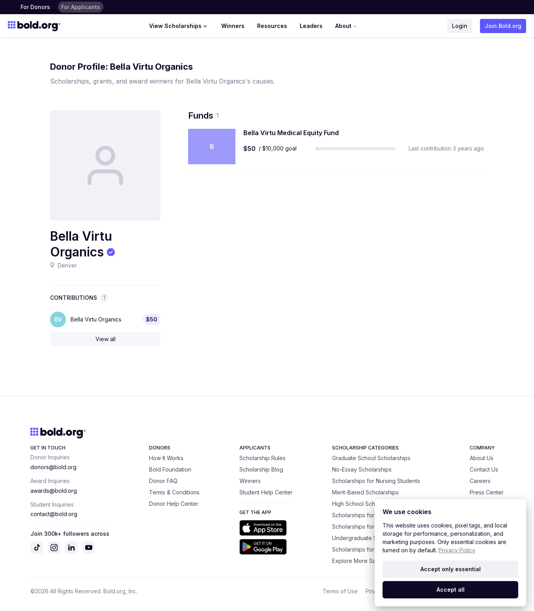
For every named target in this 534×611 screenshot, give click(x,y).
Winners (233, 25)
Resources (272, 25)
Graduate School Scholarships (371, 458)
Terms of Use (340, 591)
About (346, 26)
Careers (480, 480)
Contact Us (484, 469)
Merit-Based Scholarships (365, 492)
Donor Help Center (173, 503)
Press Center (487, 492)
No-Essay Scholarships (362, 469)
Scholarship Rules (262, 458)
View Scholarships (179, 26)
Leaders (311, 25)
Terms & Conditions (174, 492)
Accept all (451, 589)
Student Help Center (266, 492)
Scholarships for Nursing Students (376, 480)
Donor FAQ (163, 480)
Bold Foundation (170, 469)
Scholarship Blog (261, 469)
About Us (481, 458)
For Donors (35, 7)
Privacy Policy (457, 550)
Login (459, 25)
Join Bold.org (503, 25)
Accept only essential (450, 569)
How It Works (166, 458)
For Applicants (80, 7)
